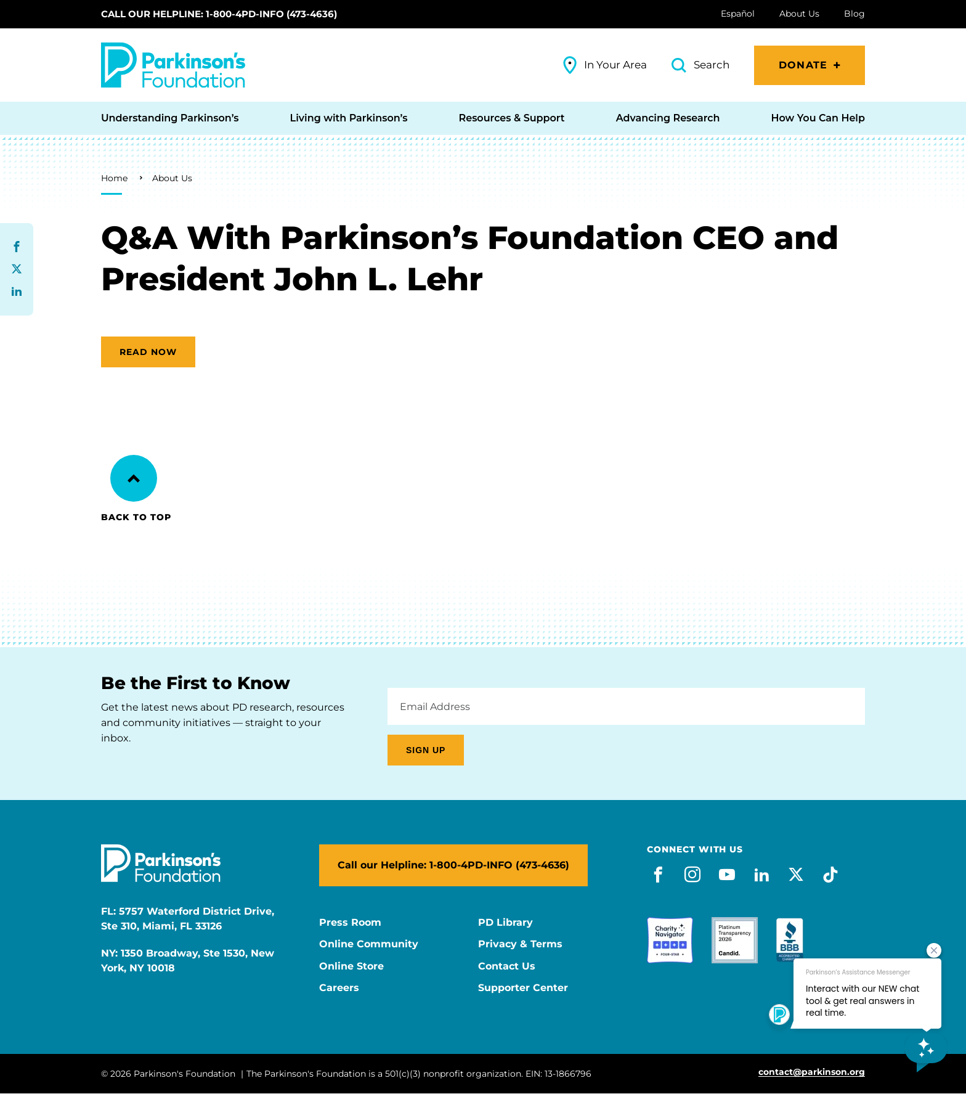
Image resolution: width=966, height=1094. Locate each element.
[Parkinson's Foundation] (173, 65)
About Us (172, 178)
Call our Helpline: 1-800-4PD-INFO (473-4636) (219, 14)
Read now (148, 351)
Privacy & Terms (520, 944)
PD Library (505, 922)
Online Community (368, 944)
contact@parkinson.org (811, 1072)
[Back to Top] (133, 478)
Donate (803, 65)
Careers (339, 988)
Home (114, 178)
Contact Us (506, 966)
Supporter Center (523, 988)
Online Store (351, 966)
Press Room (350, 922)
